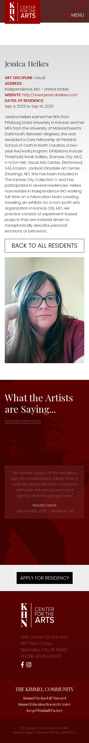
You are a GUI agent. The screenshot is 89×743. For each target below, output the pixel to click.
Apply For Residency (44, 578)
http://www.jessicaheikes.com (49, 95)
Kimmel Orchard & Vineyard (44, 698)
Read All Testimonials (23, 420)
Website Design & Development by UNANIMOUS (44, 732)
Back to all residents (44, 245)
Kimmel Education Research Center (44, 704)
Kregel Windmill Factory (45, 710)
